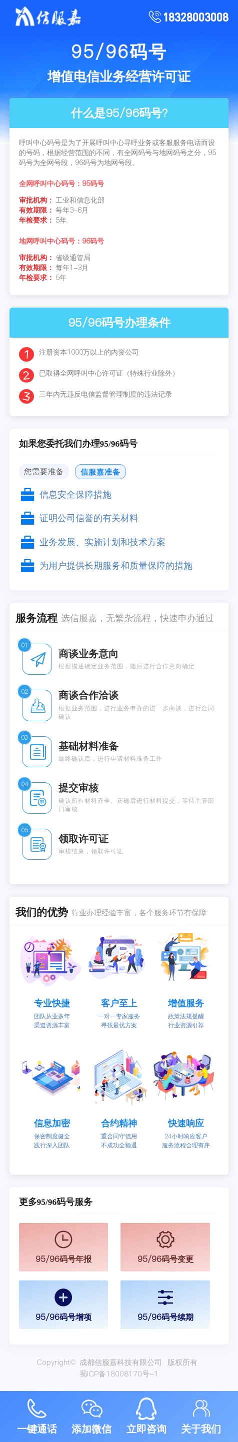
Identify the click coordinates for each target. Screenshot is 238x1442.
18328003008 (195, 17)
